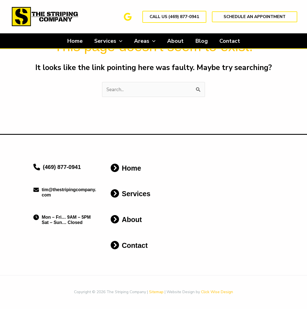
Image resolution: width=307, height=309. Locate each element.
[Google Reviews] (128, 17)
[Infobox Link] (65, 168)
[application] (117, 41)
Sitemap (156, 292)
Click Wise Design (217, 292)
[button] (174, 17)
